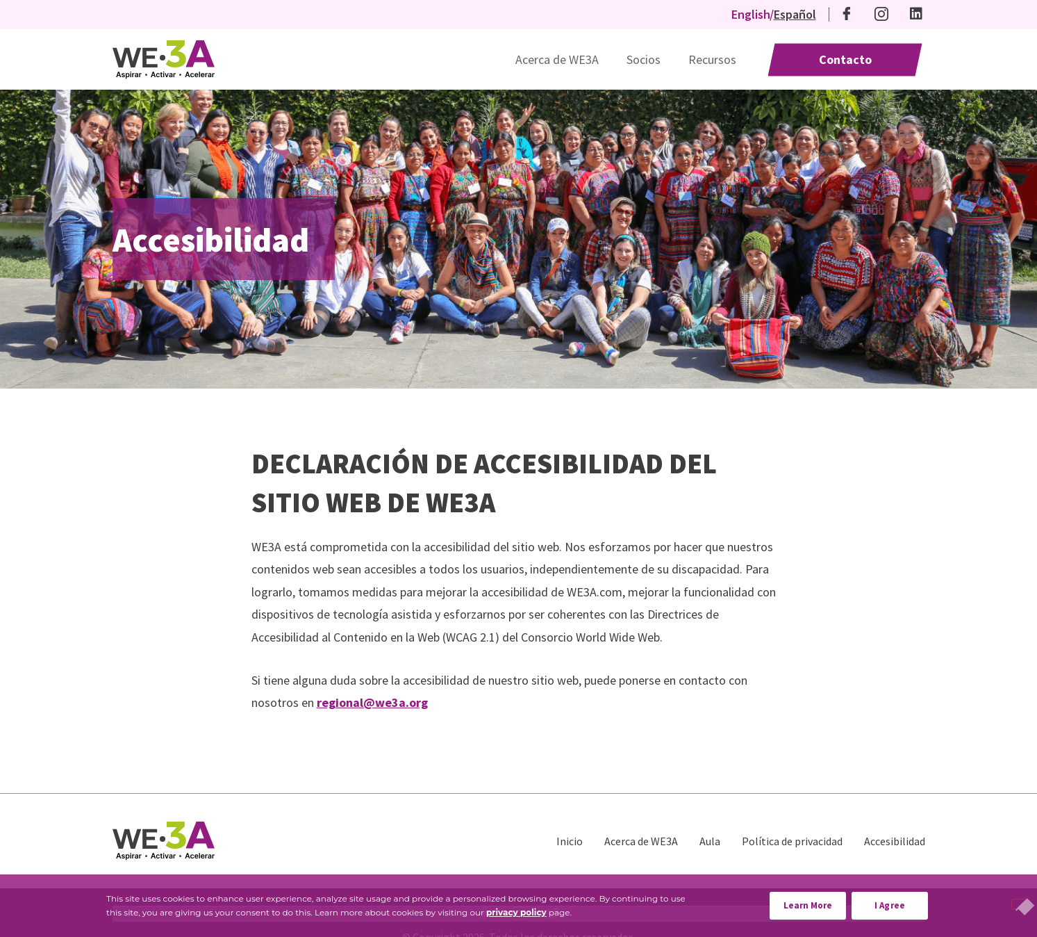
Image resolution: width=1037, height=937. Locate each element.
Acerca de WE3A (557, 59)
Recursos (712, 59)
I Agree (890, 905)
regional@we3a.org (372, 702)
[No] (1019, 904)
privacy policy (516, 912)
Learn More (814, 901)
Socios (644, 59)
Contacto (845, 59)
